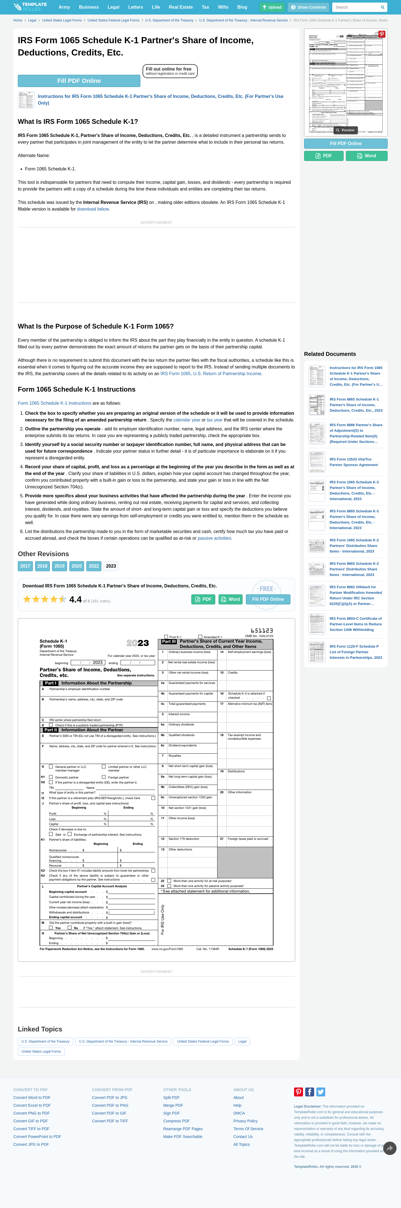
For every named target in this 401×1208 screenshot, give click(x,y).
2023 (111, 566)
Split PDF (171, 1097)
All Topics (241, 1144)
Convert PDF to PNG (110, 1105)
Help (237, 1105)
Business (89, 7)
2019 (60, 566)
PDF (203, 599)
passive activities (214, 538)
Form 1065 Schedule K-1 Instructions (54, 403)
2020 (77, 566)
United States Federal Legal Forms (203, 1041)
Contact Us (243, 1136)
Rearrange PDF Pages (183, 1129)
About (238, 1097)
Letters (135, 7)
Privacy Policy (245, 1121)
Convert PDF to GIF (109, 1113)
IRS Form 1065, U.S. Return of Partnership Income (210, 373)
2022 (94, 566)
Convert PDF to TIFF (110, 1121)
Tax (205, 7)
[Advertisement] (156, 265)
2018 (43, 566)
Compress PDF (176, 1121)
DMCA (239, 1113)
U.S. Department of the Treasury (45, 1041)
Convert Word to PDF (32, 1097)
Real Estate (181, 7)
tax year (215, 420)
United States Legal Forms (41, 1051)
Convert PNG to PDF (31, 1113)
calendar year (186, 420)
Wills (223, 7)
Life (156, 7)
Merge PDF (173, 1105)
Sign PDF (171, 1113)
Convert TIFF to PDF (31, 1129)
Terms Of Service (248, 1129)
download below (93, 209)
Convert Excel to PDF (32, 1105)
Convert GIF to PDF (30, 1121)
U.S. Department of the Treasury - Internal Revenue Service (123, 1041)
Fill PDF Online (79, 80)
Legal (113, 7)
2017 (25, 566)
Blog (242, 7)
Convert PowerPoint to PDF (37, 1136)
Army (64, 7)
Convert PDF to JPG (110, 1097)
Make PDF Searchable (182, 1136)
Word (230, 599)
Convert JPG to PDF (31, 1144)
